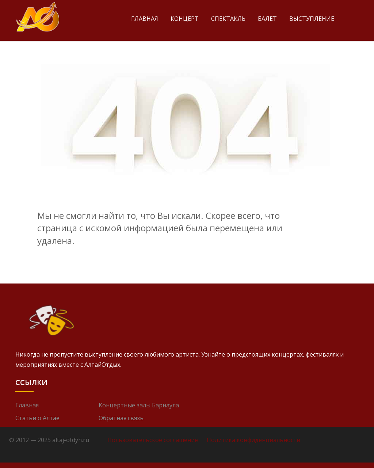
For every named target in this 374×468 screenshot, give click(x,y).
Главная (144, 19)
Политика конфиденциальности (253, 440)
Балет (267, 19)
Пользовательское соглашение (152, 440)
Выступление (311, 19)
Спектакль (228, 19)
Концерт (185, 19)
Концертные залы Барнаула (139, 405)
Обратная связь (121, 418)
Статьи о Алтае (37, 418)
